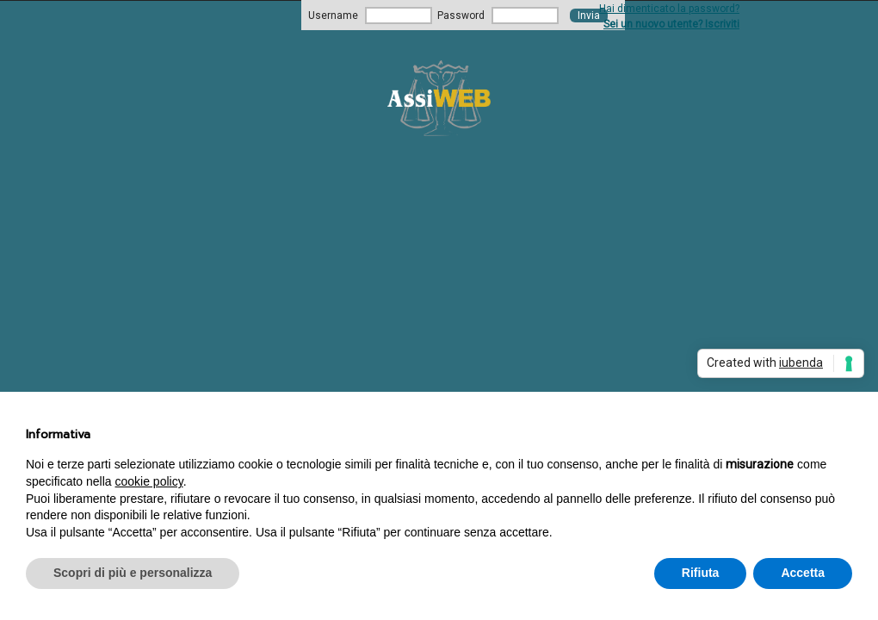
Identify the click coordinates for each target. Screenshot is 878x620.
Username (333, 15)
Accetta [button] (803, 573)
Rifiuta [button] (701, 573)
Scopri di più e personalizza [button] (132, 573)
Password (461, 15)
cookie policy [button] (149, 481)
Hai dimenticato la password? (669, 9)
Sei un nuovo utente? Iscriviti (671, 24)
